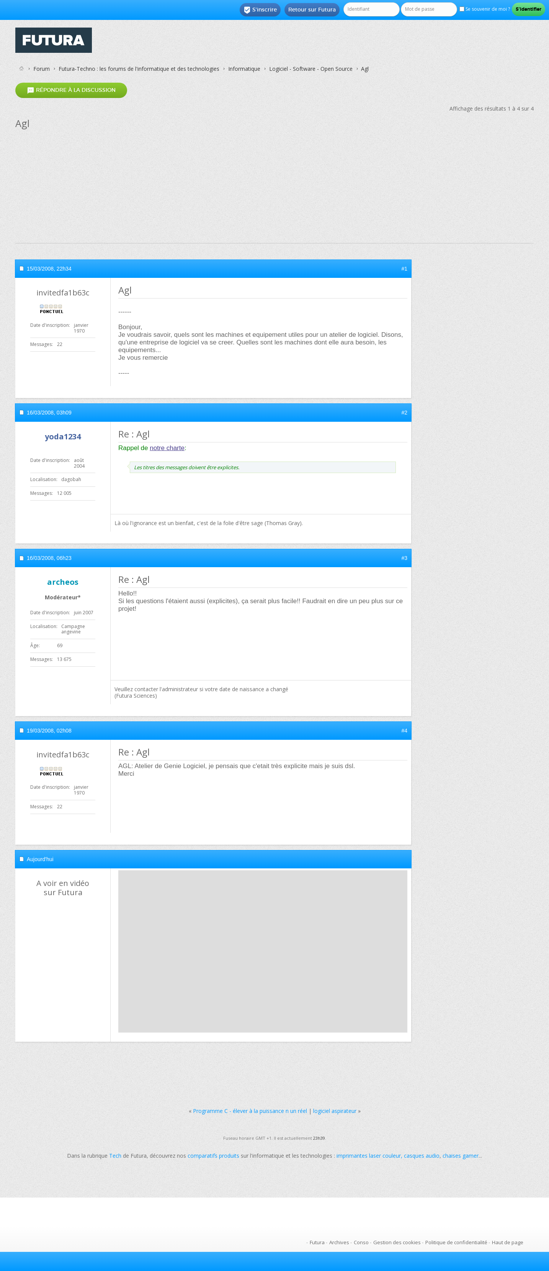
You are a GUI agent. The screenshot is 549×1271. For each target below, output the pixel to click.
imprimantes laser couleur (369, 1155)
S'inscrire (260, 10)
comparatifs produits (213, 1155)
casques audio (422, 1155)
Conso (361, 1242)
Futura (317, 1242)
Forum (41, 68)
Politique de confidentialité (456, 1242)
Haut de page (507, 1242)
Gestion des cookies (397, 1242)
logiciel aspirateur (334, 1110)
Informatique (244, 68)
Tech (115, 1155)
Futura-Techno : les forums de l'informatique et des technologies (139, 68)
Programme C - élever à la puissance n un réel (250, 1110)
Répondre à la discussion (71, 90)
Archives (339, 1242)
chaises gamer (461, 1155)
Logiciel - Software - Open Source (311, 68)
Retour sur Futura (312, 9)
